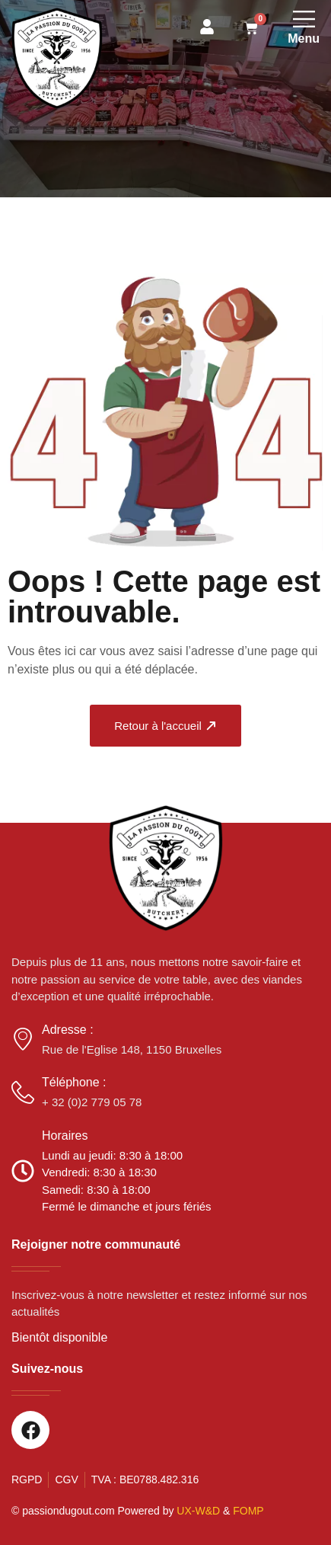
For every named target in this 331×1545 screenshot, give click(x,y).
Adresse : (68, 1029)
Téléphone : (74, 1082)
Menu (304, 38)
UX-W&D (198, 1511)
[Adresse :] (22, 1039)
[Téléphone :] (22, 1092)
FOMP (248, 1511)
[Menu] (304, 19)
